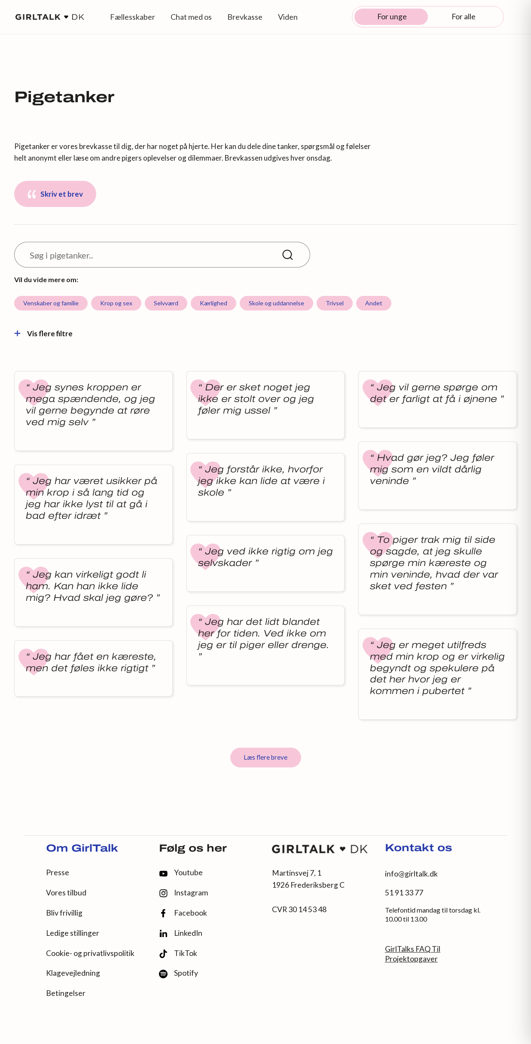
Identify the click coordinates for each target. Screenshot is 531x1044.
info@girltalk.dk (411, 873)
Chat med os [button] (191, 16)
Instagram (183, 893)
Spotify (178, 973)
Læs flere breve (265, 757)
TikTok (178, 954)
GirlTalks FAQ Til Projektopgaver (412, 953)
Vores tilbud (66, 892)
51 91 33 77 (404, 892)
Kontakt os (418, 848)
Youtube (181, 872)
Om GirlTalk (82, 849)
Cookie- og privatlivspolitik (90, 953)
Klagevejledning (73, 972)
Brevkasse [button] (244, 16)
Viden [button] (288, 16)
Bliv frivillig (64, 912)
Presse (57, 872)
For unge (392, 16)
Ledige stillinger (72, 932)
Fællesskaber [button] (132, 16)
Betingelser (65, 993)
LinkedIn (180, 933)
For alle (464, 16)
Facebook (183, 913)
